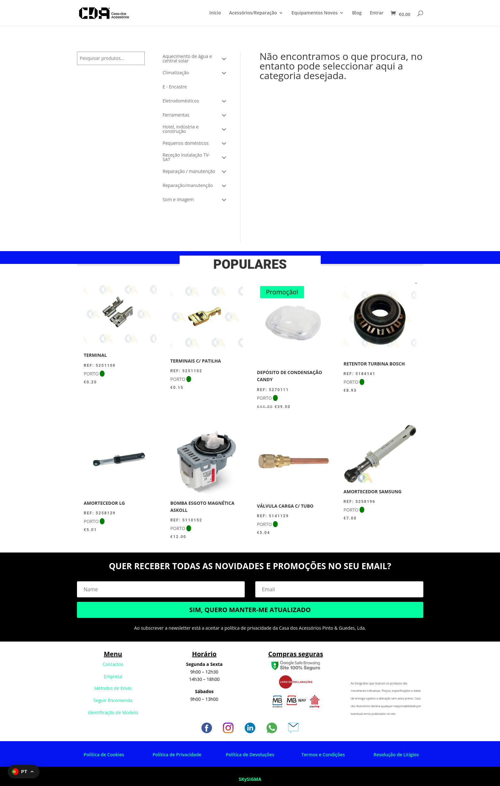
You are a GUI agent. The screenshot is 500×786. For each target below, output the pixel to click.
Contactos (113, 664)
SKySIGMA (250, 779)
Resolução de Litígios (396, 754)
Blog (356, 13)
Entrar (376, 13)
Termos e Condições (323, 754)
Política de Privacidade (177, 754)
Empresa (113, 676)
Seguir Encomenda (112, 700)
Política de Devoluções (250, 754)
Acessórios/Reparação (253, 13)
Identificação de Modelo (113, 712)
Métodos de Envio (113, 688)
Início (215, 13)
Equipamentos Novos (314, 13)
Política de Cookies (104, 754)
